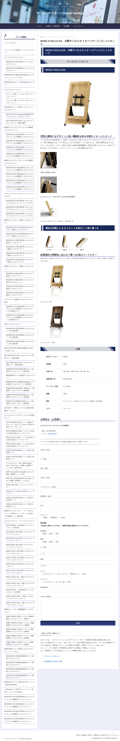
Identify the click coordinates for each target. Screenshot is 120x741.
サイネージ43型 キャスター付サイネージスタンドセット (20, 101)
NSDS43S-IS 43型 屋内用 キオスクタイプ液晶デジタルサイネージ (20, 274)
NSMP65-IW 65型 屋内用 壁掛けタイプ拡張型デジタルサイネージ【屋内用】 (20, 389)
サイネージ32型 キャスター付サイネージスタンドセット (20, 95)
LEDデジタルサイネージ (12, 324)
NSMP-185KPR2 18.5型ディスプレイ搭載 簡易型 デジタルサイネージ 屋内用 (20, 624)
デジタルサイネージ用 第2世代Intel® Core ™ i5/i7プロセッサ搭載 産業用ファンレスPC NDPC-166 (20, 465)
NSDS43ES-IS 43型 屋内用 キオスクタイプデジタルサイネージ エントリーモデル (20, 202)
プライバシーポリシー (51, 660)
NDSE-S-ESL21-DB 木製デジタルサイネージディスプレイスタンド (20, 572)
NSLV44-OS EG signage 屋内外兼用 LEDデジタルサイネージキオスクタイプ (20, 115)
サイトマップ (112, 735)
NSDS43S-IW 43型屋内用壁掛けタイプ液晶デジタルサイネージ (20, 657)
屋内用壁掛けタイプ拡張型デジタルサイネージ (20, 376)
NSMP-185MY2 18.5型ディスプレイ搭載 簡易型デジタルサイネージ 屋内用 (19, 643)
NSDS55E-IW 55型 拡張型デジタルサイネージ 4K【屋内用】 (20, 336)
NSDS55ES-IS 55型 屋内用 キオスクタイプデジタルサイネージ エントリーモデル (20, 215)
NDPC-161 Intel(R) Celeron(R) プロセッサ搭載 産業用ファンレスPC (20, 473)
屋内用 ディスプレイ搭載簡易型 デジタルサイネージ (18, 611)
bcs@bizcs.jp (52, 433)
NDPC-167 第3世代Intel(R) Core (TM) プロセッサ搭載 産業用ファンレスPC (20, 479)
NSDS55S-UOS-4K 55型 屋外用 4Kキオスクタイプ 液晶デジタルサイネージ (20, 228)
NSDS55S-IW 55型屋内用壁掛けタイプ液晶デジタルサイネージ (20, 670)
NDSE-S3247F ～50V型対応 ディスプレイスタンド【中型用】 (20, 591)
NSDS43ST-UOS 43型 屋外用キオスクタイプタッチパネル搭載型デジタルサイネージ (19, 698)
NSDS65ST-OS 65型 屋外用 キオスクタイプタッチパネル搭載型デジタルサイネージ (20, 188)
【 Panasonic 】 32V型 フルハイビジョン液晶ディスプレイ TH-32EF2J (18, 691)
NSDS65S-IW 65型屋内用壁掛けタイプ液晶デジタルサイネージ (20, 676)
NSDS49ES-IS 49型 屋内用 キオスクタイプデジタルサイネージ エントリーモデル (20, 208)
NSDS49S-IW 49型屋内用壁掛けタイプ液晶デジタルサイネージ (20, 664)
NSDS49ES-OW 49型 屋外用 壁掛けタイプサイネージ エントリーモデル (19, 76)
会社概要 (80, 735)
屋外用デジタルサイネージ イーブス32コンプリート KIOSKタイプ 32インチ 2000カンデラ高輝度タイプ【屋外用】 (19, 513)
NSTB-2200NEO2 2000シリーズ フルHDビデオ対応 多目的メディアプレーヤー (20, 432)
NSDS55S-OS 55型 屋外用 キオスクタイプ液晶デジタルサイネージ (19, 254)
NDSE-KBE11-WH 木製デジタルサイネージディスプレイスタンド (20, 546)
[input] (19, 43)
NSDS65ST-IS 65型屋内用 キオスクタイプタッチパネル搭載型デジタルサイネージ (20, 155)
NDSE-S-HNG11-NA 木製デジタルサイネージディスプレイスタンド (20, 584)
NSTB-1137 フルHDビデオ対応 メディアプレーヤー (20, 492)
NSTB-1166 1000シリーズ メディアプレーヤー (20, 486)
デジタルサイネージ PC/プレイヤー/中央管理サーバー (19, 416)
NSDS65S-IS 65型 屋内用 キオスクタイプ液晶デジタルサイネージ (20, 294)
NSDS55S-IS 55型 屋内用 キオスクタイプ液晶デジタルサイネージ (20, 287)
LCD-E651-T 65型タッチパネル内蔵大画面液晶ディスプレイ (19, 409)
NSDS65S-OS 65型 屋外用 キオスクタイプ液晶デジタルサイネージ (19, 261)
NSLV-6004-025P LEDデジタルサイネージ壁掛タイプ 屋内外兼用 (19, 357)
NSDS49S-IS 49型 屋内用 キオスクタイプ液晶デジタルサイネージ (20, 281)
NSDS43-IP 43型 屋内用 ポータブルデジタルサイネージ (20, 69)
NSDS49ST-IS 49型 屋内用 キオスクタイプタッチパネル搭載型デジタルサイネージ (20, 142)
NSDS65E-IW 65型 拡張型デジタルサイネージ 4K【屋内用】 (20, 342)
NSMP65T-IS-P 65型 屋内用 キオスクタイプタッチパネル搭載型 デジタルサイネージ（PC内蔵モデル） (20, 309)
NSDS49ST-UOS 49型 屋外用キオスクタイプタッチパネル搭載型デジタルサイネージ (19, 705)
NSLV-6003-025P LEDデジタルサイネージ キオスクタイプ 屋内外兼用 (20, 122)
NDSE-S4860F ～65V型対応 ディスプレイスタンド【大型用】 (20, 526)
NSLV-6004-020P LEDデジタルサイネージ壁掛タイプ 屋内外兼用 (20, 364)
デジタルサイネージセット (13, 89)
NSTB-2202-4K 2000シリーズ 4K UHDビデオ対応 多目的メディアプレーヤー (20, 445)
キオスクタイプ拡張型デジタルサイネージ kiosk (19, 301)
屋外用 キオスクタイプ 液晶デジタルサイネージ (18, 221)
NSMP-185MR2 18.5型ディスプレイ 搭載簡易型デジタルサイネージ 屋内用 (20, 637)
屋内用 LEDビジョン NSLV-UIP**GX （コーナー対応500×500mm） (19, 683)
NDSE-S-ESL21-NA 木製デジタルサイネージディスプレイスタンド (20, 578)
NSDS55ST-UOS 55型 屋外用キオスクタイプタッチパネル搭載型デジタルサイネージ (19, 713)
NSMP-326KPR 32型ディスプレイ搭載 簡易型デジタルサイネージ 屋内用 (20, 617)
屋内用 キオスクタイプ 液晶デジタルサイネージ (18, 267)
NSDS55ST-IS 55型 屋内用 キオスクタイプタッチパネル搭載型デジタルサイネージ (20, 148)
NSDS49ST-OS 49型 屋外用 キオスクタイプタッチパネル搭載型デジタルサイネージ (20, 175)
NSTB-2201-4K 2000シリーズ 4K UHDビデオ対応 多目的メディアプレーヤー (20, 439)
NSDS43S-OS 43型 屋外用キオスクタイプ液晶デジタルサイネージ (20, 241)
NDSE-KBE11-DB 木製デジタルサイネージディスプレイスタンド (20, 533)
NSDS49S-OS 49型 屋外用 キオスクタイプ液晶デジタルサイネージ (19, 248)
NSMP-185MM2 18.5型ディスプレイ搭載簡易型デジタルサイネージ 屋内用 (19, 630)
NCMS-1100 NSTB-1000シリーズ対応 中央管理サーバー (19, 499)
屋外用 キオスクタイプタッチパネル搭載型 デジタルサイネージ (18, 162)
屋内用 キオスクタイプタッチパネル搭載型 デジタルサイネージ (18, 129)
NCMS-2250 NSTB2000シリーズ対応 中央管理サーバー (20, 458)
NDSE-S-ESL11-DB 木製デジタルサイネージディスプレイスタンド (20, 552)
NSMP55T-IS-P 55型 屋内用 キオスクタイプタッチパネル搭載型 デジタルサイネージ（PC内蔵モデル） (20, 317)
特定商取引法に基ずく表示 (53, 665)
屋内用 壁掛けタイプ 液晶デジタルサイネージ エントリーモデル (18, 650)
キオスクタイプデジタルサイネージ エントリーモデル (19, 195)
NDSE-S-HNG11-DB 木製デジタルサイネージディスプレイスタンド (20, 604)
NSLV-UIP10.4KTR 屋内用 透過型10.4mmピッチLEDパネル (19, 349)
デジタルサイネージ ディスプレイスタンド (19, 521)
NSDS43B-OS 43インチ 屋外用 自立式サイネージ (19, 83)
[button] (33, 43)
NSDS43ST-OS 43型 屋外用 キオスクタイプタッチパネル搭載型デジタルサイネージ (20, 169)
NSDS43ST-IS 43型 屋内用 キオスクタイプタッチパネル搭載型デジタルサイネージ (20, 135)
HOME (73, 735)
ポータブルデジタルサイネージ (14, 57)
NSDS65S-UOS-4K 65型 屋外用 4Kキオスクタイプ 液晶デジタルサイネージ (20, 235)
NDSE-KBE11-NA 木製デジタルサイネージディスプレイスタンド (20, 539)
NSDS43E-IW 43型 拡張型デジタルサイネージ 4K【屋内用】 (20, 330)
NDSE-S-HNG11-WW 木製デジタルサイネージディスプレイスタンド (20, 597)
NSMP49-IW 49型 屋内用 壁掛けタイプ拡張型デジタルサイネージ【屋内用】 (20, 396)
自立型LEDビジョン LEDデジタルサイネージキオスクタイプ (19, 108)
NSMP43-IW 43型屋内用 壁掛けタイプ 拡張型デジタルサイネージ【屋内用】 (20, 402)
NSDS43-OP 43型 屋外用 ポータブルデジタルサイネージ (20, 63)
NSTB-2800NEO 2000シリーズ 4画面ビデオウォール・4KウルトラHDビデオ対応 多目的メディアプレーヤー (20, 425)
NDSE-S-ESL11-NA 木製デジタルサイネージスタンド (20, 565)
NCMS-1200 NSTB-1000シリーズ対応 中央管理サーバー (19, 505)
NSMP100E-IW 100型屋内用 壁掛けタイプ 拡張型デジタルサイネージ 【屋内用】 (20, 383)
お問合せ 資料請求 (90, 735)
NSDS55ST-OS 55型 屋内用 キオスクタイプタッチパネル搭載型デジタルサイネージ (20, 182)
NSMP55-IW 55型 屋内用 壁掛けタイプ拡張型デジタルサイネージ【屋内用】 (20, 370)
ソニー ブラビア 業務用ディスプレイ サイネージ (19, 51)
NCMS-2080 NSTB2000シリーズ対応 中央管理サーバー (20, 451)
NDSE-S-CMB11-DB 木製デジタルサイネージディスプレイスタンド (20, 559)
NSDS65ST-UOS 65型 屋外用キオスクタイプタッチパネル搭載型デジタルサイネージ (19, 720)
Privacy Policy (102, 735)
